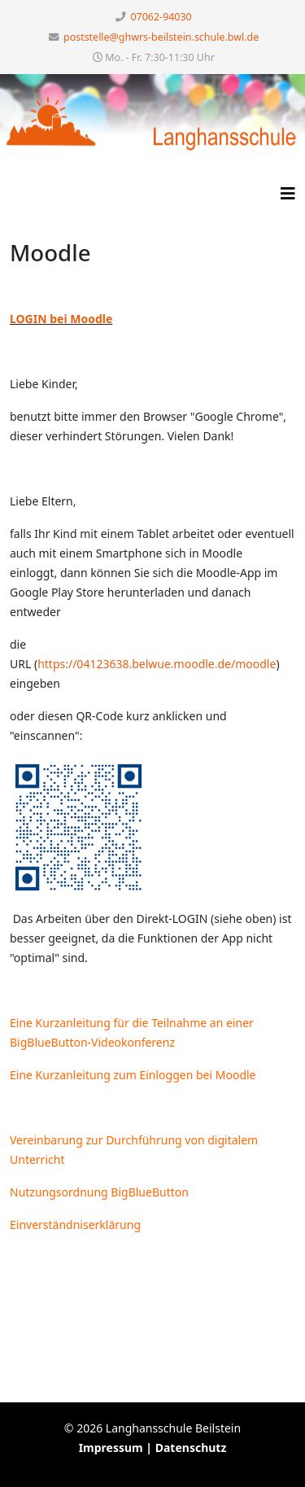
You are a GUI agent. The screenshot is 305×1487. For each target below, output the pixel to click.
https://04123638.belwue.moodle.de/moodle (156, 663)
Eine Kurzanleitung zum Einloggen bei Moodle (133, 1074)
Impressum (111, 1447)
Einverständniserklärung (75, 1224)
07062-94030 (161, 17)
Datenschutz (191, 1447)
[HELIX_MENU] (288, 187)
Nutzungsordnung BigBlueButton (99, 1192)
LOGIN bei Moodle (61, 318)
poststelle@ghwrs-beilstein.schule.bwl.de (161, 37)
